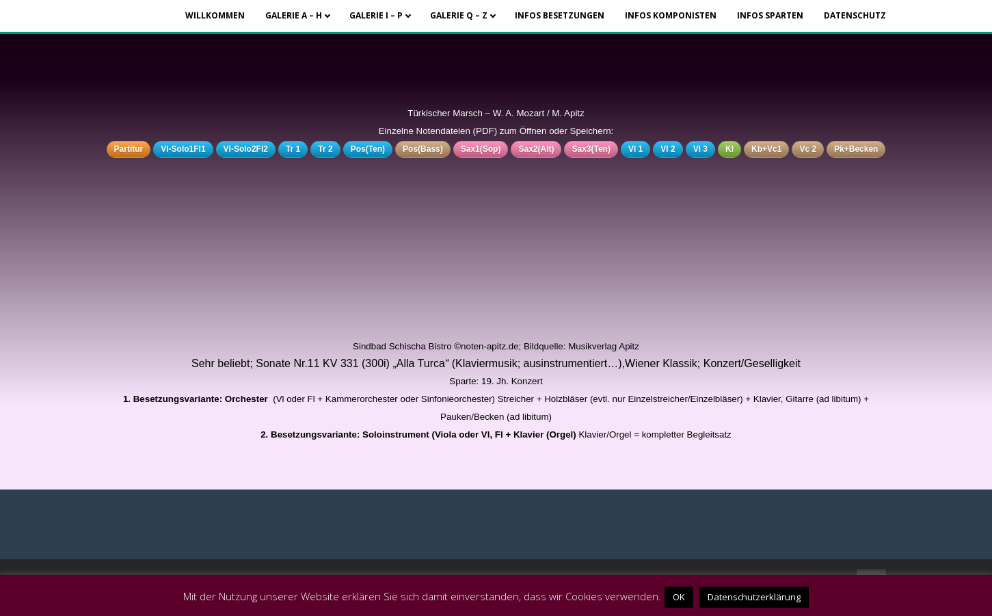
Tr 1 (293, 149)
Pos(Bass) (423, 149)
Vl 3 (700, 149)
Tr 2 (325, 149)
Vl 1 (635, 149)
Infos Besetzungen (559, 15)
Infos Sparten (770, 15)
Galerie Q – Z (458, 15)
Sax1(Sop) (481, 149)
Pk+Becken (856, 149)
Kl (729, 149)
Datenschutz (855, 15)
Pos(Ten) (368, 149)
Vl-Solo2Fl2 (246, 149)
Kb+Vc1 (766, 149)
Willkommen (215, 15)
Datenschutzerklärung (754, 597)
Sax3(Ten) (591, 149)
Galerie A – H (293, 15)
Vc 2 (807, 149)
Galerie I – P (376, 15)
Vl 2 (667, 149)
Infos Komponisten (670, 15)
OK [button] (679, 597)
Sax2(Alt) (536, 149)
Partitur (129, 149)
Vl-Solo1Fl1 (183, 149)
